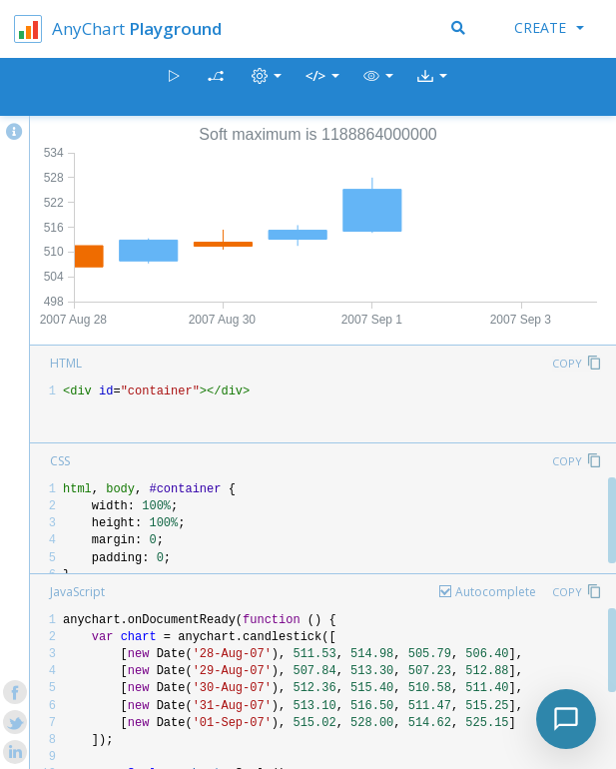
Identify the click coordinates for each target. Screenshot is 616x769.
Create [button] (549, 27)
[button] (378, 87)
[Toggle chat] (566, 719)
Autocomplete (495, 591)
